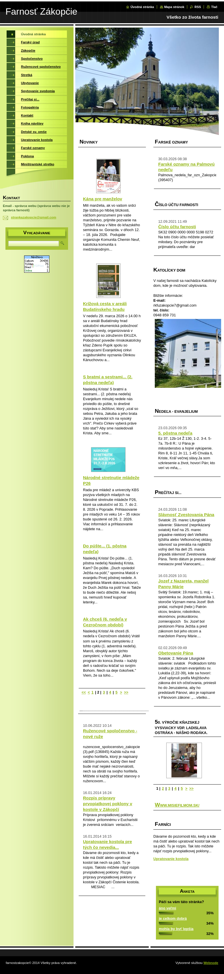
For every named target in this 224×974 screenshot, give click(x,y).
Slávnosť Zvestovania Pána (186, 514)
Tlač (214, 7)
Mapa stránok (174, 7)
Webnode (210, 963)
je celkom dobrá (173, 918)
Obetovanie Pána (175, 652)
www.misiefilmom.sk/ (177, 805)
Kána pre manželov (102, 198)
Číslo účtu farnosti (177, 226)
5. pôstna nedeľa (175, 433)
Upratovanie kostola (170, 859)
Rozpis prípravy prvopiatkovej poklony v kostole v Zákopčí (107, 803)
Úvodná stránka (142, 7)
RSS (197, 7)
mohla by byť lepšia (176, 929)
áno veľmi (167, 908)
